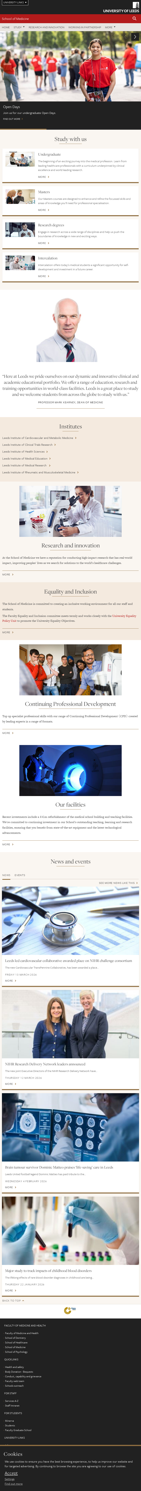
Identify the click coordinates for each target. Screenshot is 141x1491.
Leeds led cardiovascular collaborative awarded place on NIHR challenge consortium (68, 960)
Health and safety (14, 1367)
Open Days (23, 129)
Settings (9, 1479)
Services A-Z (11, 1401)
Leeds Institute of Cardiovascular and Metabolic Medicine (37, 438)
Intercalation (47, 258)
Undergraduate (49, 154)
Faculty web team (14, 1381)
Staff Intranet (12, 1405)
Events (20, 875)
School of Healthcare (16, 1342)
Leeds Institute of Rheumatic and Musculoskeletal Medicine (38, 472)
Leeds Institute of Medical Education (24, 458)
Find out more (70, 77)
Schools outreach (14, 1386)
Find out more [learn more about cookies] (14, 1483)
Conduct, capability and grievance (23, 1376)
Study (18, 27)
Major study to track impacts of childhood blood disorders (48, 1270)
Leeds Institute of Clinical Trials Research (27, 444)
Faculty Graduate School (18, 1430)
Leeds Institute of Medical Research (24, 465)
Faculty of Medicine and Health (21, 1333)
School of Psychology (16, 1352)
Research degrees (51, 224)
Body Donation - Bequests (19, 1372)
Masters (44, 191)
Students (10, 1425)
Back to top (11, 1300)
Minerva (9, 1421)
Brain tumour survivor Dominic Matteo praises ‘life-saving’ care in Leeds (59, 1167)
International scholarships (117, 129)
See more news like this (117, 883)
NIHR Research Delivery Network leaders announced (45, 1064)
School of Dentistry (15, 1338)
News (6, 875)
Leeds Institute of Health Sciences (23, 451)
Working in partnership (84, 27)
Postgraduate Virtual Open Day (69, 129)
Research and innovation (46, 27)
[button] (134, 19)
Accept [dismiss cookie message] (11, 1473)
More (108, 27)
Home (6, 27)
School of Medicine (15, 18)
